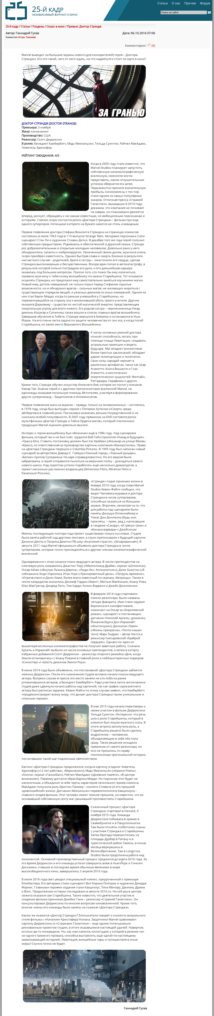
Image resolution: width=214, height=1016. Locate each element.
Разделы (38, 26)
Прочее (190, 3)
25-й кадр (12, 26)
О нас (176, 3)
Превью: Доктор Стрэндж (84, 26)
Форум (205, 3)
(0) (151, 45)
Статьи (162, 3)
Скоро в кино (55, 26)
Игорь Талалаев (26, 37)
